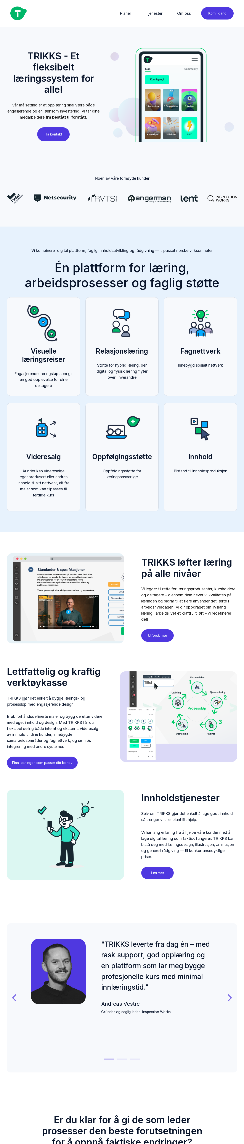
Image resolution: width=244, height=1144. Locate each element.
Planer (125, 13)
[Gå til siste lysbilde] (15, 998)
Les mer (157, 873)
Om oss (184, 13)
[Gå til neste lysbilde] (229, 998)
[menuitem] (126, 13)
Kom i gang (217, 13)
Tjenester (154, 13)
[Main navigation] (114, 13)
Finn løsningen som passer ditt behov (42, 762)
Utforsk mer (157, 635)
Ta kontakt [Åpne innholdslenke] (53, 134)
